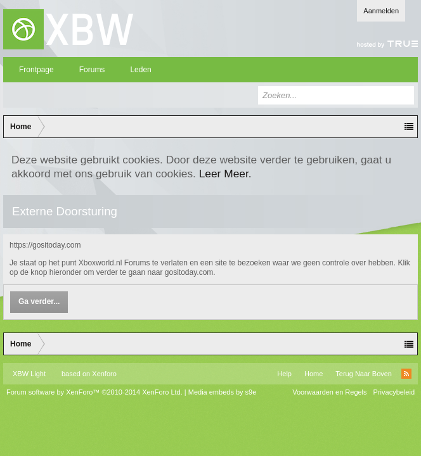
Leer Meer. (225, 173)
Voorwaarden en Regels (329, 392)
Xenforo (104, 373)
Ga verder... (39, 301)
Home (313, 373)
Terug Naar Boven (363, 373)
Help (284, 373)
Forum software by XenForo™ (94, 392)
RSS (406, 374)
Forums (92, 69)
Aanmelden (381, 11)
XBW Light (29, 373)
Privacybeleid (394, 392)
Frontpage (36, 69)
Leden (140, 69)
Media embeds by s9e (222, 392)
